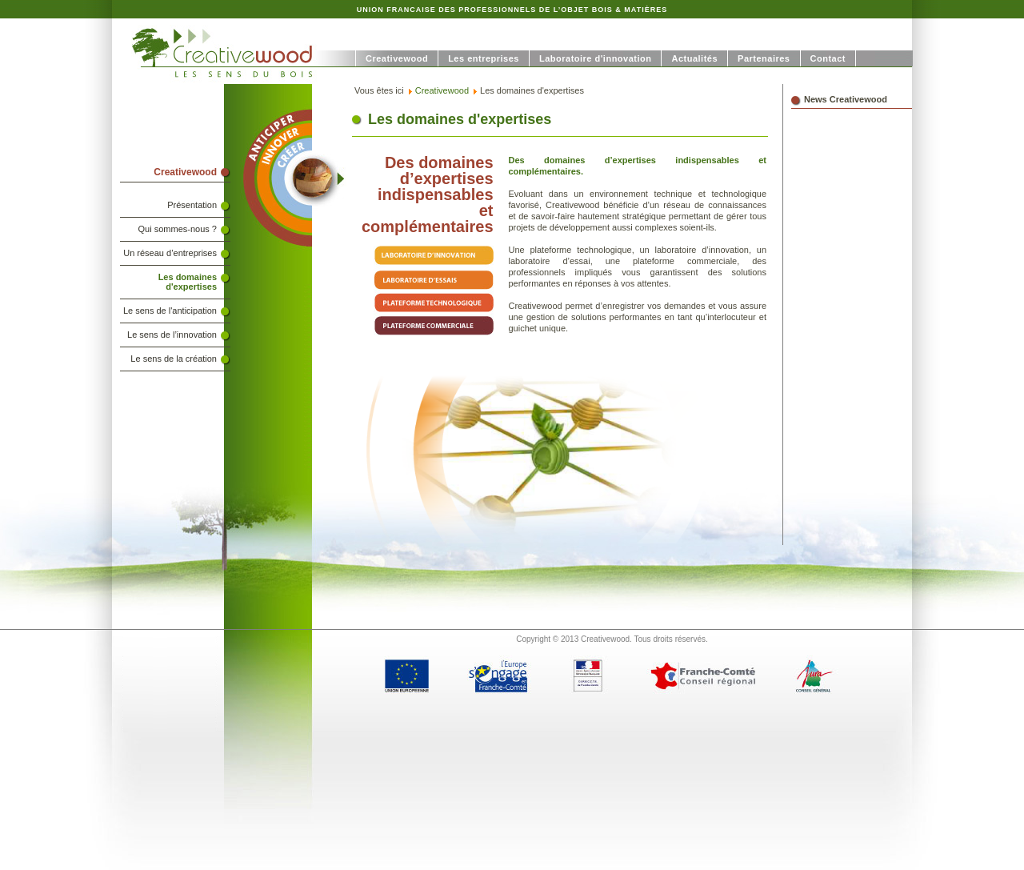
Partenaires (764, 58)
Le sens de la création (173, 358)
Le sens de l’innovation (172, 334)
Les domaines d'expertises (187, 281)
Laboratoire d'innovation (595, 58)
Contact (828, 58)
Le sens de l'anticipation (170, 310)
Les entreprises (483, 58)
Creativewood (397, 58)
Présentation (192, 205)
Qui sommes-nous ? (177, 229)
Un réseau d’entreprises (170, 253)
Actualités (694, 58)
